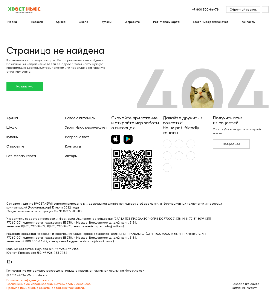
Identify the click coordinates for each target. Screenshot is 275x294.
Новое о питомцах (80, 118)
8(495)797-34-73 (59, 226)
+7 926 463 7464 (55, 252)
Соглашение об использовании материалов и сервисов (48, 284)
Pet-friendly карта (166, 21)
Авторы (71, 156)
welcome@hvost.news (96, 241)
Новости (37, 21)
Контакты (248, 21)
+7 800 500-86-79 (205, 9)
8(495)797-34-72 (33, 226)
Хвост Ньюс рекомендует (211, 21)
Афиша (61, 21)
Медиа (12, 21)
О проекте (132, 21)
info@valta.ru (114, 226)
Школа (83, 21)
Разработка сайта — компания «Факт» (247, 285)
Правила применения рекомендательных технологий (46, 287)
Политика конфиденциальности (29, 280)
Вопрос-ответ (77, 137)
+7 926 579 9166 (67, 248)
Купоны (107, 21)
